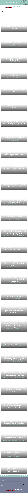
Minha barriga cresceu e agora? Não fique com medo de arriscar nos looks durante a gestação (14, 358)
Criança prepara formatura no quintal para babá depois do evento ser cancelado (14, 470)
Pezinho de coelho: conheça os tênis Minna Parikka (14, 138)
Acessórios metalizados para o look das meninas (14, 75)
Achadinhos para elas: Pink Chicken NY (14, 217)
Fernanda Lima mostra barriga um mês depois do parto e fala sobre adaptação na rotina (14, 405)
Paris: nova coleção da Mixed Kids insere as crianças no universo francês (14, 453)
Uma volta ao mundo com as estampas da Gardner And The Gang (14, 168)
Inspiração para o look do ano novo (14, 106)
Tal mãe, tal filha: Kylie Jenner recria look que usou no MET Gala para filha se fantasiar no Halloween (14, 309)
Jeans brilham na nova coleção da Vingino (14, 27)
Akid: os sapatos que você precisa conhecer (14, 43)
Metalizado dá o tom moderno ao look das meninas (14, 201)
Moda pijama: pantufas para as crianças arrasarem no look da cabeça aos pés (14, 263)
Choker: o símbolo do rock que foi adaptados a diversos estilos (14, 422)
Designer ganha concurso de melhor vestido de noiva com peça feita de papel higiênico (14, 232)
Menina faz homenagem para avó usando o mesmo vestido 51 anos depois (14, 389)
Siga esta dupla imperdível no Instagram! (14, 59)
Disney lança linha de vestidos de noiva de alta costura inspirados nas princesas (14, 437)
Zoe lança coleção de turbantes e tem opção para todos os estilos (14, 343)
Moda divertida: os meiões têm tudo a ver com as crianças (14, 248)
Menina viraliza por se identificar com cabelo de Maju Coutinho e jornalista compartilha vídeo (14, 374)
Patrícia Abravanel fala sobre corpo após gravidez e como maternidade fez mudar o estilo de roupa (14, 324)
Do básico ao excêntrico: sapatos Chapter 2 (14, 90)
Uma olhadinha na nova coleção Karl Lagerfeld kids (14, 185)
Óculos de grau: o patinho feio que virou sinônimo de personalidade (14, 296)
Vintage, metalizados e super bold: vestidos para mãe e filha (14, 154)
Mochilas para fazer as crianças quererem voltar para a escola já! (14, 122)
